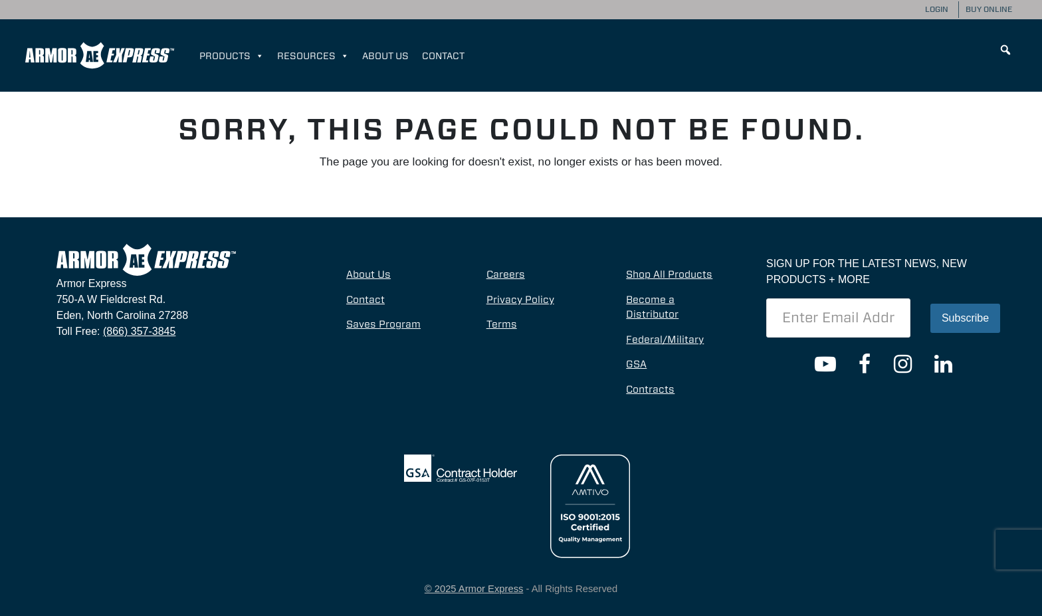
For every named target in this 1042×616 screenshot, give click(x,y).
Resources (313, 55)
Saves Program (383, 324)
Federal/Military (665, 340)
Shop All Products (669, 274)
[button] (1005, 49)
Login (936, 9)
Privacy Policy (520, 300)
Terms (501, 324)
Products (231, 55)
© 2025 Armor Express (474, 588)
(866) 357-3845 (139, 331)
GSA (636, 364)
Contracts (650, 389)
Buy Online (989, 9)
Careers (505, 274)
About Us (385, 56)
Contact (443, 56)
